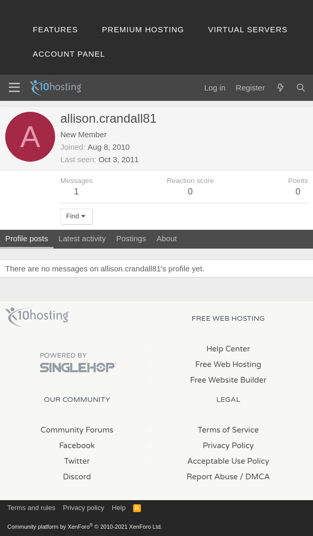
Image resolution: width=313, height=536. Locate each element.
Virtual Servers (248, 29)
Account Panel (69, 53)
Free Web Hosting (228, 364)
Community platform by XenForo (84, 527)
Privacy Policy (228, 445)
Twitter (76, 461)
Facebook (77, 445)
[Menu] (14, 88)
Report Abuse (212, 476)
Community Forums (77, 430)
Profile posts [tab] (26, 238)
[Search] (301, 87)
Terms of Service (228, 430)
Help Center (228, 349)
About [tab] (166, 238)
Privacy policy (83, 508)
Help (119, 508)
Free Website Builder (228, 380)
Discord (77, 476)
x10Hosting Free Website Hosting (37, 317)
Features (55, 29)
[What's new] (280, 87)
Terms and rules (31, 508)
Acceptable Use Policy (228, 461)
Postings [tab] (131, 238)
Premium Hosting (143, 29)
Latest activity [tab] (82, 238)
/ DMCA (255, 476)
